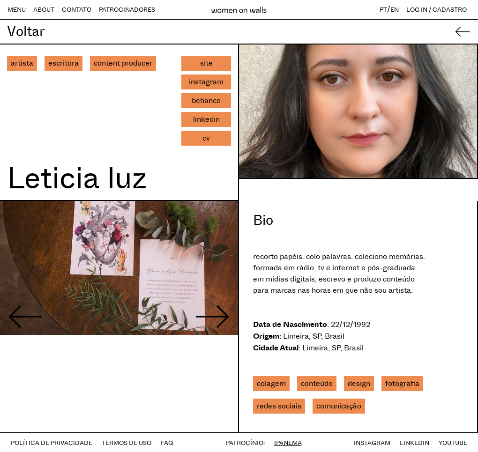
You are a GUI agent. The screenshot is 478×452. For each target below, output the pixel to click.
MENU (16, 10)
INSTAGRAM (372, 443)
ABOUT (43, 10)
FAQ (167, 443)
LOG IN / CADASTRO (436, 10)
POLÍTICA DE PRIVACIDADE (51, 443)
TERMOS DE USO (126, 443)
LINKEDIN (414, 443)
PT (383, 10)
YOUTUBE (453, 443)
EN (394, 10)
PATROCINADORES (127, 10)
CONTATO (76, 10)
